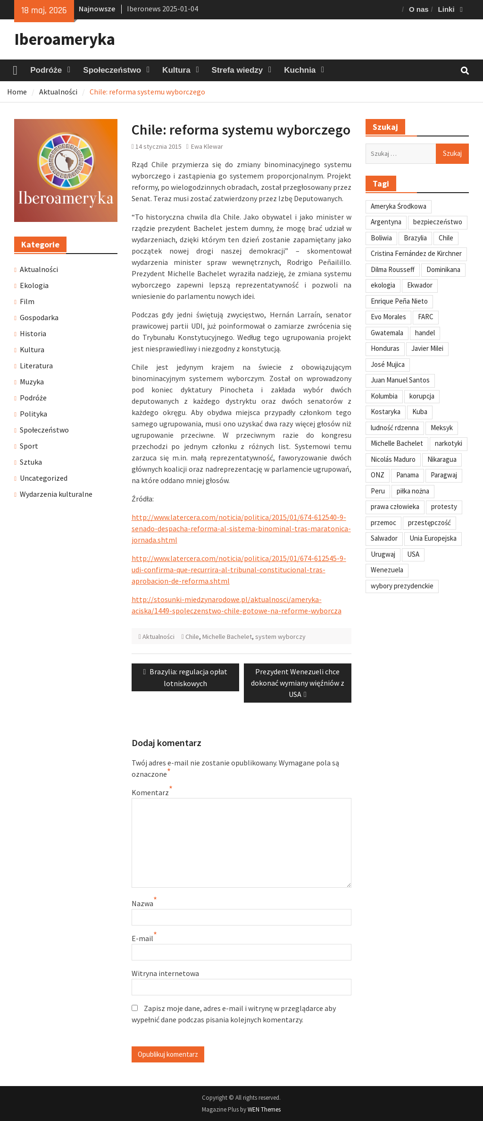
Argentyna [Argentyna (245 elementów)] (386, 221)
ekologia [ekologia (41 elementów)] (383, 284)
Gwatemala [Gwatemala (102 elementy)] (387, 332)
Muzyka (32, 381)
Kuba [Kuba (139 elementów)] (419, 411)
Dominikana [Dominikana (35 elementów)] (443, 269)
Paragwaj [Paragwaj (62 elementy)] (444, 474)
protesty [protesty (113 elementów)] (444, 506)
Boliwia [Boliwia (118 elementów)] (381, 237)
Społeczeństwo (112, 70)
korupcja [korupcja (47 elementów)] (421, 395)
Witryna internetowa (165, 973)
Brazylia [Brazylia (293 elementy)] (415, 237)
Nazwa (142, 903)
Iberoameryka (64, 39)
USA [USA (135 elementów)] (413, 554)
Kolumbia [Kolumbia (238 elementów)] (384, 395)
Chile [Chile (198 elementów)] (446, 237)
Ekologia (34, 285)
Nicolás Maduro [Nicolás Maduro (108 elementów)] (393, 459)
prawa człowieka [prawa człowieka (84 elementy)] (395, 506)
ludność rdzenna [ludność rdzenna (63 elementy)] (395, 427)
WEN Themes (264, 1109)
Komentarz (150, 792)
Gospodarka (39, 317)
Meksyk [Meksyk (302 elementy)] (442, 427)
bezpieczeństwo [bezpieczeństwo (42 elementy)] (437, 221)
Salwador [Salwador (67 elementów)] (384, 538)
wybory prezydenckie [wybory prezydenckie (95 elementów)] (402, 585)
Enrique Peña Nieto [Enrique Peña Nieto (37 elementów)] (399, 301)
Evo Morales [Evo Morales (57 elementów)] (388, 316)
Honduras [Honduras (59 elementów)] (385, 348)
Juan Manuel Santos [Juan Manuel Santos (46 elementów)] (400, 379)
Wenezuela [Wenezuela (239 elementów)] (387, 569)
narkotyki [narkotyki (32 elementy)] (448, 443)
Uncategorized (43, 478)
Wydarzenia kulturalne (56, 494)
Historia (33, 333)
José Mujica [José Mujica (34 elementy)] (388, 364)
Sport (29, 445)
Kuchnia (300, 70)
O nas (419, 9)
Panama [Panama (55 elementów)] (407, 474)
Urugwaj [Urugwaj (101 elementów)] (383, 554)
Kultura (176, 70)
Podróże (46, 70)
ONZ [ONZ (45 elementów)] (377, 474)
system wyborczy (280, 636)
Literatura (36, 365)
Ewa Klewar (207, 146)
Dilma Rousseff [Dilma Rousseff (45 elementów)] (393, 269)
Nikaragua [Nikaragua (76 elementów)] (442, 459)
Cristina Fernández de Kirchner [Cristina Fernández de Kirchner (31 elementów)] (416, 253)
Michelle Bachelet (227, 636)
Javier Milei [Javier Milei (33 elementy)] (427, 348)
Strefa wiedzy (237, 70)
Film (27, 301)
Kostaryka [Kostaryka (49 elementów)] (385, 411)
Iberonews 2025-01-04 (162, 8)
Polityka (33, 413)
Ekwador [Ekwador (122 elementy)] (420, 284)
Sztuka (31, 462)
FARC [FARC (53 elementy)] (425, 316)
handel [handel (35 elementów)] (425, 332)
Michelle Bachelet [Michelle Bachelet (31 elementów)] (397, 443)
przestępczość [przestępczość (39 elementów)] (429, 522)
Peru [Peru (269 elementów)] (378, 490)
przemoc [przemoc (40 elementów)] (383, 522)
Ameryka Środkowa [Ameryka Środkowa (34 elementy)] (398, 206)
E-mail (142, 938)
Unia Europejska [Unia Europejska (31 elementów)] (433, 538)
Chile (192, 636)
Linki (446, 9)
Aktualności (158, 636)
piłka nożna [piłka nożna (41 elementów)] (413, 490)
